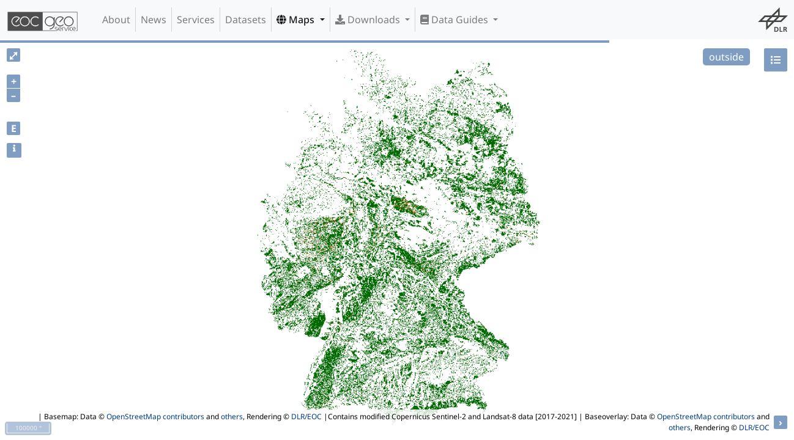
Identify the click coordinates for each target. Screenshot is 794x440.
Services (196, 19)
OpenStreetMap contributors (155, 416)
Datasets (245, 19)
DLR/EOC (306, 416)
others (232, 416)
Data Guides (455, 19)
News (153, 19)
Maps (296, 19)
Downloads (369, 19)
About (116, 19)
